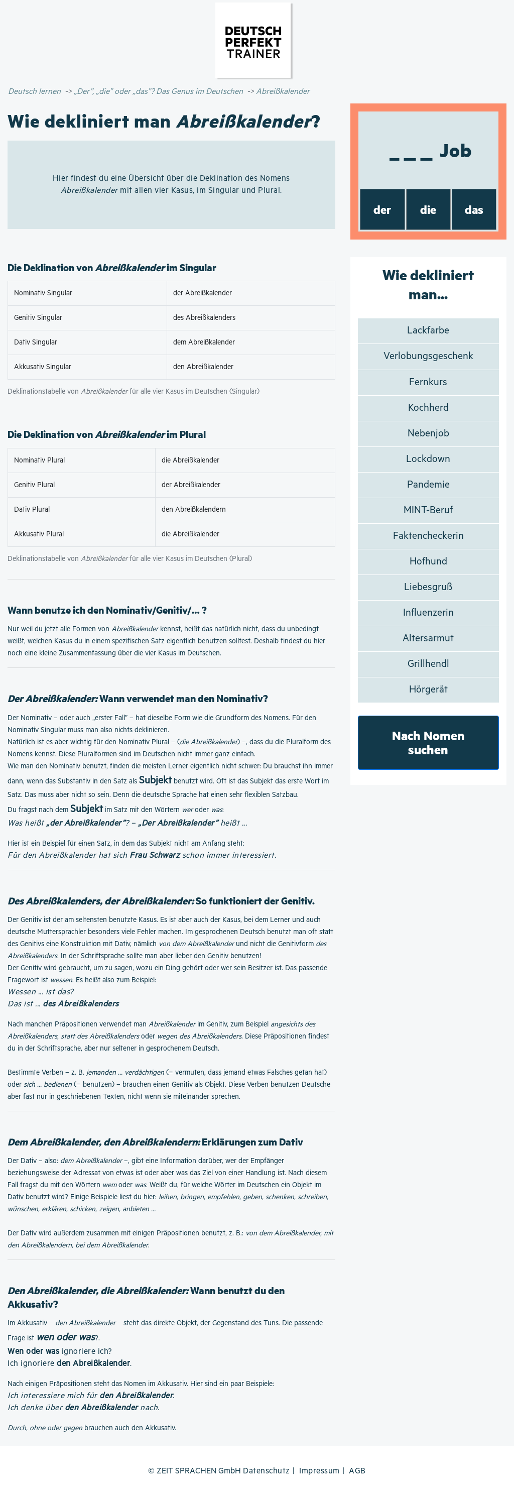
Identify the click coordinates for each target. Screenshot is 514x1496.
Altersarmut (428, 638)
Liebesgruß (428, 587)
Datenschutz (266, 1471)
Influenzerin (428, 613)
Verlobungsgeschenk (428, 356)
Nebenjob (428, 433)
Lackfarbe (428, 330)
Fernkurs (428, 382)
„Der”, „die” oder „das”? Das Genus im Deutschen (158, 91)
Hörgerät (428, 690)
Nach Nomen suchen (428, 742)
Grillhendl (428, 664)
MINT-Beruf (428, 510)
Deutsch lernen (34, 91)
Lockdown (428, 459)
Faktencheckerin (428, 536)
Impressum (319, 1471)
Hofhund (428, 561)
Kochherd (428, 408)
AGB (357, 1471)
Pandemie (428, 485)
